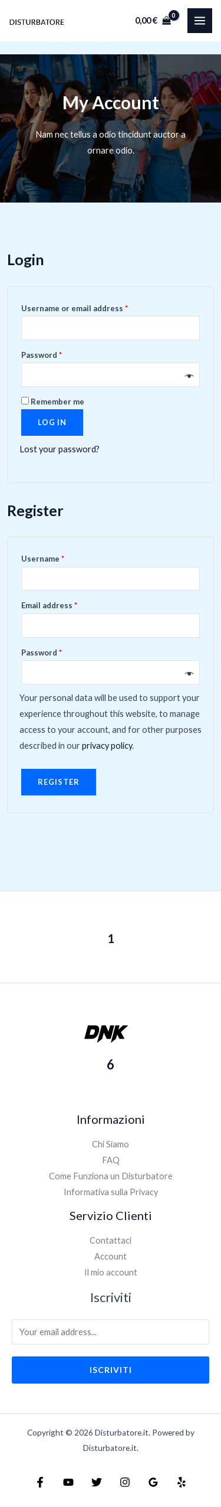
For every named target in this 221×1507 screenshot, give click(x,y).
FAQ (111, 1160)
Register (59, 782)
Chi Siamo (110, 1144)
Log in (52, 422)
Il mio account (110, 1272)
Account (110, 1256)
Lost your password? (59, 449)
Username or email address (74, 308)
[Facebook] (40, 1482)
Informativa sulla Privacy (111, 1192)
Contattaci (110, 1240)
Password (41, 355)
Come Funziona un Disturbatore (111, 1176)
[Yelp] (181, 1482)
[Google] (153, 1482)
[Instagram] (125, 1482)
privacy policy (107, 746)
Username (42, 558)
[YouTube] (68, 1482)
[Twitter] (96, 1482)
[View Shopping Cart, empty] (153, 20)
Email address (49, 605)
